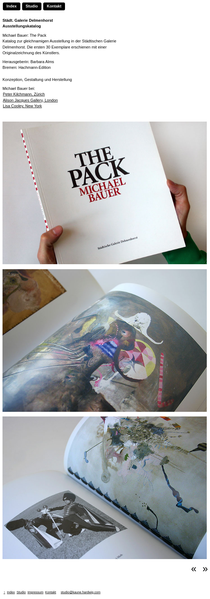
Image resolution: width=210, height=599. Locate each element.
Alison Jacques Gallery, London (30, 100)
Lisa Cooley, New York (22, 106)
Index (11, 6)
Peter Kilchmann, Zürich (24, 94)
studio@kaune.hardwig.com (80, 592)
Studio (32, 6)
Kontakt (54, 6)
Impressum (36, 592)
